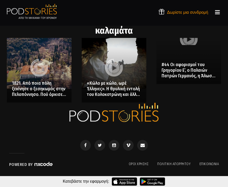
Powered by (31, 164)
